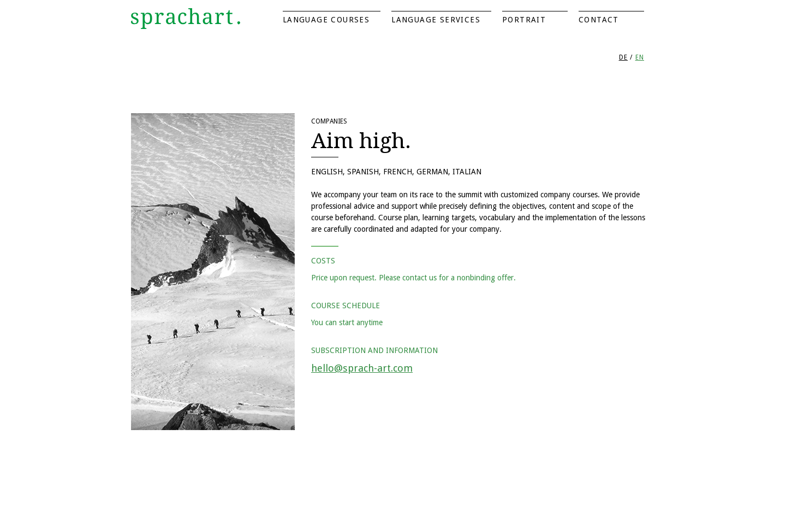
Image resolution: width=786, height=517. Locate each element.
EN (639, 57)
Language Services (435, 19)
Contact (599, 19)
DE (623, 57)
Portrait (524, 19)
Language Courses (326, 19)
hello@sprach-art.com (362, 368)
